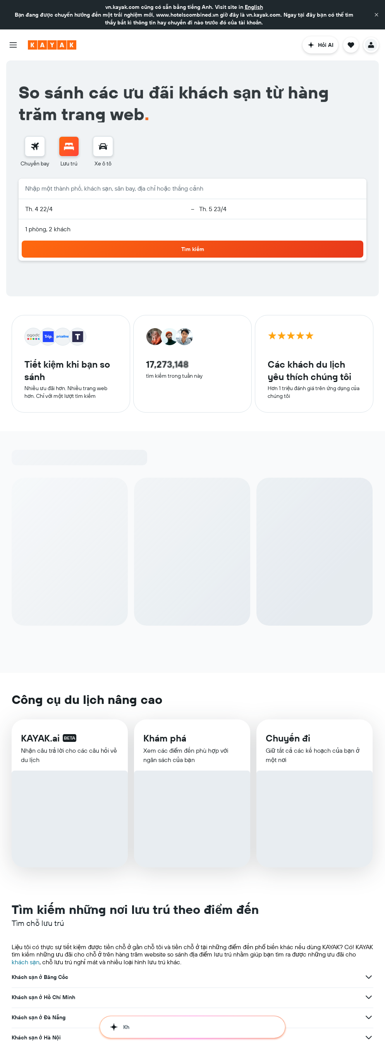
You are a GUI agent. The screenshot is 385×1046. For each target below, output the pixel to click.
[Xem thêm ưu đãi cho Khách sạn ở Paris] (368, 956)
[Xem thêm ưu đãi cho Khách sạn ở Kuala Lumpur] (368, 895)
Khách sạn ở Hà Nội (36, 794)
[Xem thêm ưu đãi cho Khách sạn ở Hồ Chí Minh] (368, 754)
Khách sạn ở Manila (36, 976)
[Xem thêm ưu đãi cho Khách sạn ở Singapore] (368, 815)
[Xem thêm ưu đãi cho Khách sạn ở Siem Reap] (368, 835)
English (254, 6)
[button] (376, 14)
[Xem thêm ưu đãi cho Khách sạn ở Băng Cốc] (368, 734)
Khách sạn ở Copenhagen (44, 996)
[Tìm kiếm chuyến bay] (35, 117)
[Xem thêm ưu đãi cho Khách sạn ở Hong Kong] (368, 855)
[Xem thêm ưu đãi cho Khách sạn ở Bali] (368, 936)
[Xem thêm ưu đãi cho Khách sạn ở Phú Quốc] (368, 1036)
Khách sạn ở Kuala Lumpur (45, 895)
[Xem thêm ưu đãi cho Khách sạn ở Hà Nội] (368, 795)
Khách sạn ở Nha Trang (40, 1016)
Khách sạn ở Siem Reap (41, 835)
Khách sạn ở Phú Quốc (40, 1036)
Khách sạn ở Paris (34, 956)
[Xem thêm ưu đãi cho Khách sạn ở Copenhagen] (368, 996)
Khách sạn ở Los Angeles (43, 915)
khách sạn (26, 719)
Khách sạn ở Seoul (35, 875)
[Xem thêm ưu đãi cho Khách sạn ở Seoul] (368, 875)
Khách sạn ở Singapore (41, 815)
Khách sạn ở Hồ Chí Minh (43, 754)
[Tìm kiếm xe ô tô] (103, 117)
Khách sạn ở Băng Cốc (40, 734)
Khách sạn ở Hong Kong (41, 855)
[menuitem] (35, 122)
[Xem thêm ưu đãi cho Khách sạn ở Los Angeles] (368, 915)
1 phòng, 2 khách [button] (47, 199)
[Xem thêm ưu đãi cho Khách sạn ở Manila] (368, 976)
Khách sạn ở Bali (32, 935)
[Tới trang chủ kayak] (52, 45)
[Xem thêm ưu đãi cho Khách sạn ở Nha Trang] (368, 1016)
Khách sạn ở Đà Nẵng (38, 774)
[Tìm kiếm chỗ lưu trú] (69, 117)
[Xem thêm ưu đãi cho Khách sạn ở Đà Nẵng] (368, 774)
